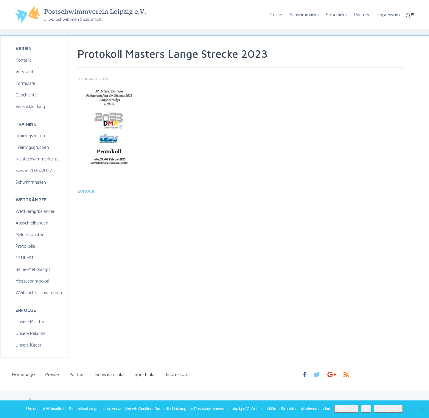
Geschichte (26, 94)
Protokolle (25, 246)
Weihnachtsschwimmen (38, 292)
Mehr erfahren (388, 408)
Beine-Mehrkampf (32, 269)
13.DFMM (24, 257)
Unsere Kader (28, 344)
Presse (275, 14)
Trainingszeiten (30, 135)
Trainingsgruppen (32, 147)
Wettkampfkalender (35, 211)
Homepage (23, 374)
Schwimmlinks (304, 14)
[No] (422, 409)
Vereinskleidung (30, 106)
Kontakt (23, 60)
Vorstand (24, 71)
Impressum (388, 14)
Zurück (86, 191)
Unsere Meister (29, 321)
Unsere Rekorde (30, 333)
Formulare (25, 83)
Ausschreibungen (31, 222)
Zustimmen (346, 408)
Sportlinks (336, 14)
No (366, 408)
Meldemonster (29, 234)
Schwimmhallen (30, 182)
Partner (362, 14)
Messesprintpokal (32, 280)
